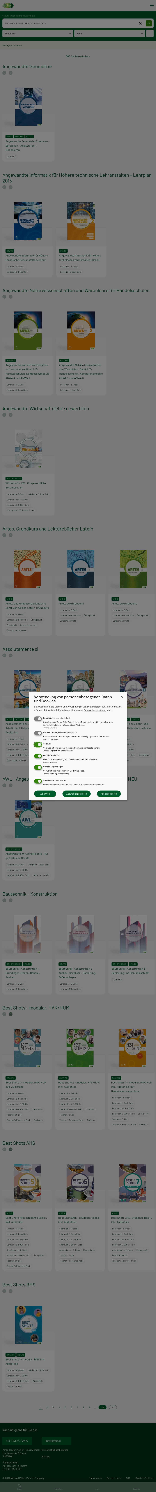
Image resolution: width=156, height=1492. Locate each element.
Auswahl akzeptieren (76, 793)
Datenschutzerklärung (95, 710)
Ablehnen (45, 793)
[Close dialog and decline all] (121, 696)
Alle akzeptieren (109, 793)
